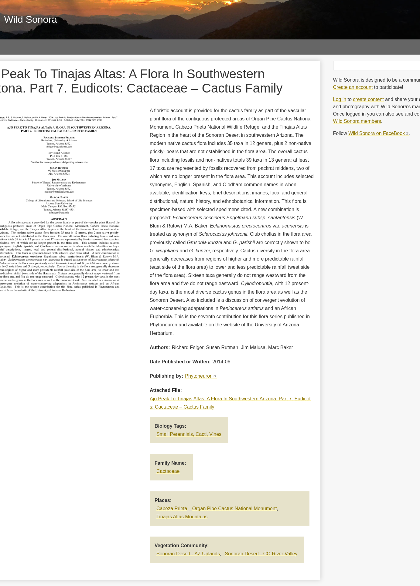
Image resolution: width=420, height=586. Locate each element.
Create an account (353, 87)
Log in (340, 99)
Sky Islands (169, 46)
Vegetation (214, 46)
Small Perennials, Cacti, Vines (188, 434)
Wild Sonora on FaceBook (378, 133)
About (320, 46)
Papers (97, 46)
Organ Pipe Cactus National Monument (234, 508)
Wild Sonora (30, 19)
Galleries (59, 46)
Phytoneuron (201, 376)
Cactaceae (168, 471)
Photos (21, 46)
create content (368, 99)
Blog (288, 46)
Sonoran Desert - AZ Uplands (188, 553)
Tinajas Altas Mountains (181, 516)
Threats (255, 46)
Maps (130, 46)
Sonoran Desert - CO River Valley (261, 553)
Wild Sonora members (357, 121)
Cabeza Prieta (171, 508)
